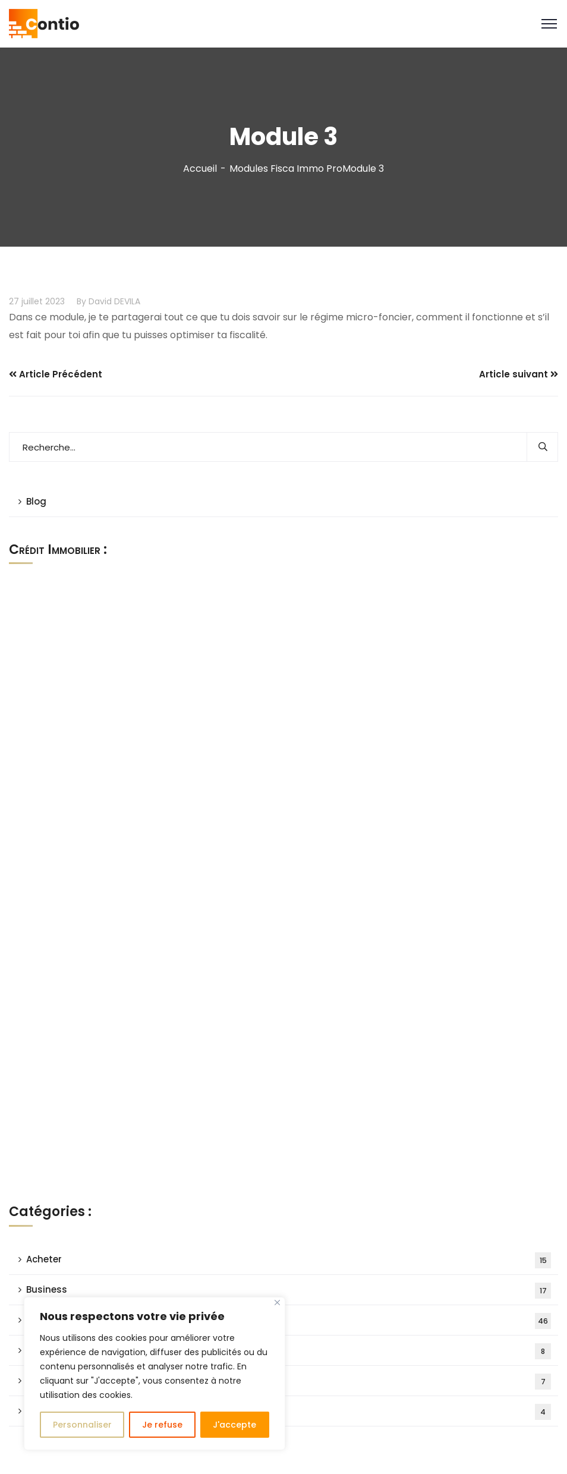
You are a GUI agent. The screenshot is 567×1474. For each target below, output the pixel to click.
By (81, 301)
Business (288, 1291)
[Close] (277, 1302)
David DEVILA (114, 301)
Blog (36, 501)
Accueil (200, 168)
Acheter (288, 1260)
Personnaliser (82, 1425)
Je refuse (162, 1425)
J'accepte (234, 1425)
